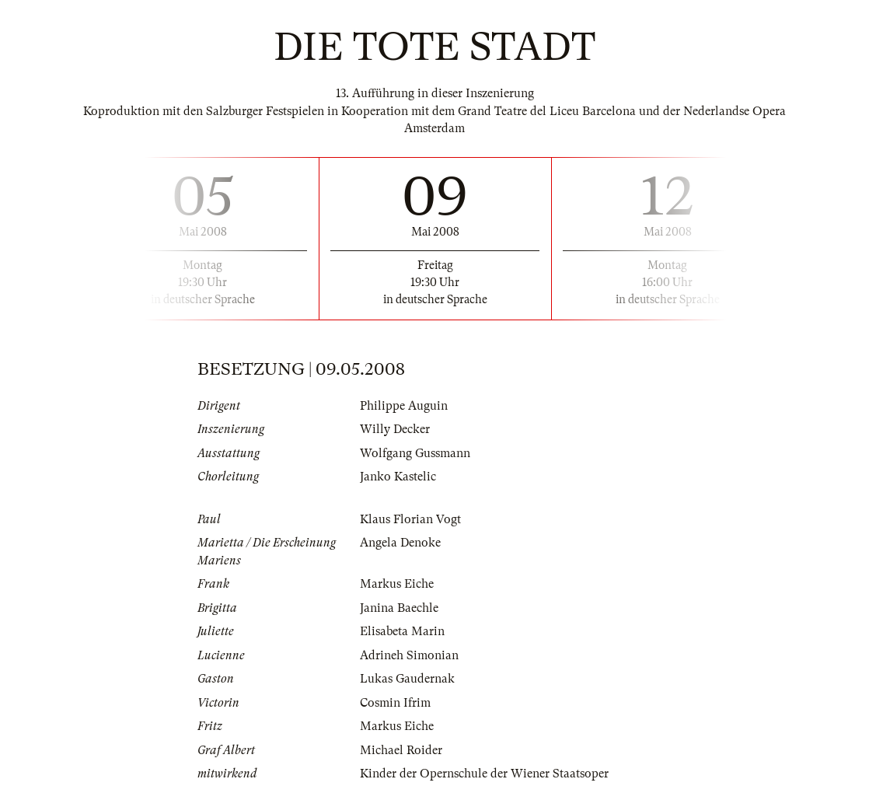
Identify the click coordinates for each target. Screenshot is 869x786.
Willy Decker (395, 429)
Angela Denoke (400, 543)
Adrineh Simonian (409, 655)
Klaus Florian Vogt (410, 519)
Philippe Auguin (404, 406)
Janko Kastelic (398, 477)
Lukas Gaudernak (407, 679)
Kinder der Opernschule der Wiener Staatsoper (484, 774)
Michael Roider (401, 750)
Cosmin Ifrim (395, 703)
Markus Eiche (397, 584)
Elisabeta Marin (402, 631)
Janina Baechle (399, 608)
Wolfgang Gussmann (415, 453)
